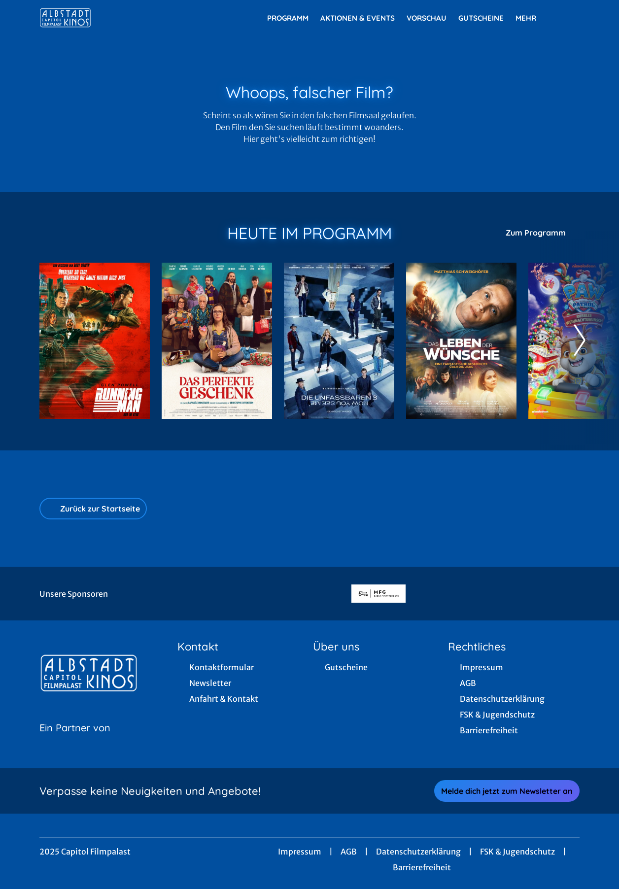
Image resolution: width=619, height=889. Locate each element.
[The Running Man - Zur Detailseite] (94, 341)
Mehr (532, 18)
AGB (349, 851)
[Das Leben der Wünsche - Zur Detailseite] (461, 341)
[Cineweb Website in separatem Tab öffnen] (74, 740)
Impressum (299, 851)
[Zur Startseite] (108, 18)
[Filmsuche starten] (570, 18)
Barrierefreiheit (422, 867)
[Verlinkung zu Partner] (378, 594)
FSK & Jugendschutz (517, 851)
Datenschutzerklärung (418, 851)
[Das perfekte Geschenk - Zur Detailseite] (217, 341)
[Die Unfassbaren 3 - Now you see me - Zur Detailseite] (339, 341)
